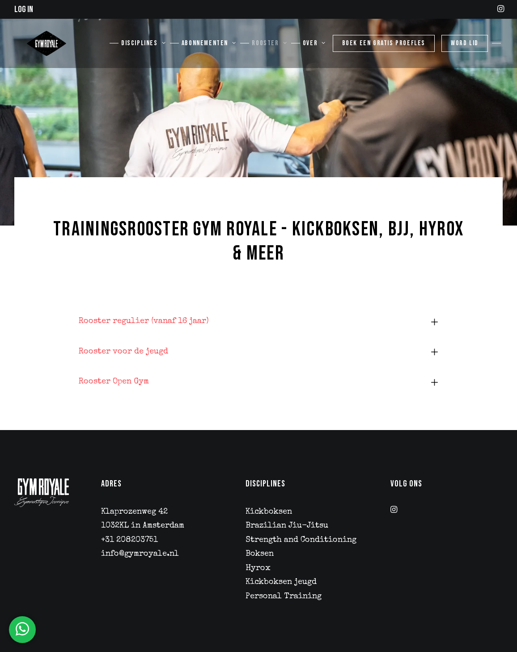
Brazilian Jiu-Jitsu (287, 526)
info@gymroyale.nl (140, 554)
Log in (23, 9)
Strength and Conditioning (301, 540)
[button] (501, 8)
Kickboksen (269, 512)
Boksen (260, 554)
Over (314, 47)
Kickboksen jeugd (281, 582)
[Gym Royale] (41, 47)
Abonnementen (209, 47)
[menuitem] (501, 8)
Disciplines (143, 47)
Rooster (269, 47)
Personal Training (284, 596)
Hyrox (258, 568)
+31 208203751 (129, 540)
